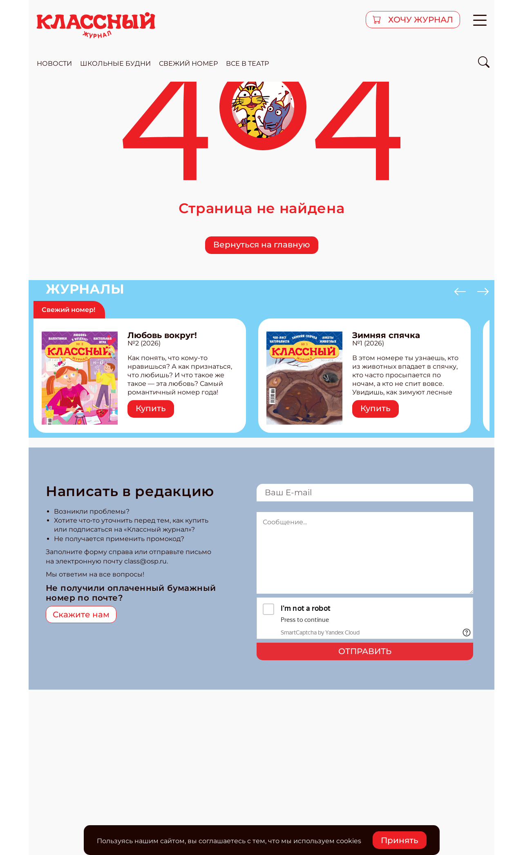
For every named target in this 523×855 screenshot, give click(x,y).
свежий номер (188, 63)
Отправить (364, 651)
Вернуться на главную (261, 244)
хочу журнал (419, 19)
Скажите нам (81, 614)
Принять (399, 840)
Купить (151, 408)
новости (54, 63)
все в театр (247, 63)
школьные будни (115, 63)
